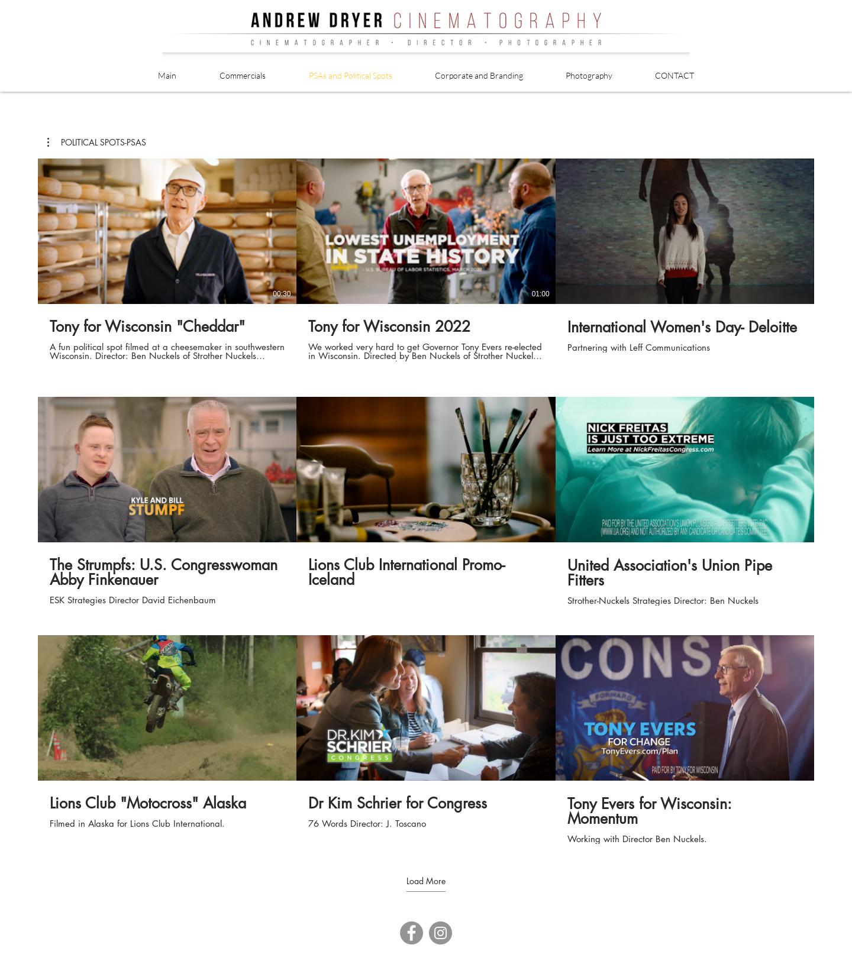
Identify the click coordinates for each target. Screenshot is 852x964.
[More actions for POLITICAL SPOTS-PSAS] (96, 142)
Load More (426, 881)
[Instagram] (440, 932)
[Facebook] (411, 932)
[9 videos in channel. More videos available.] (426, 501)
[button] (96, 142)
